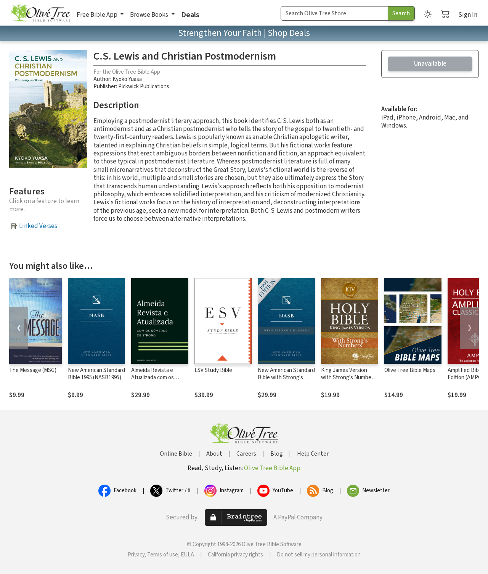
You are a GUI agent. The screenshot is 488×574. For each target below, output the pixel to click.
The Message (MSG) (32, 370)
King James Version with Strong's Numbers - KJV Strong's (348, 377)
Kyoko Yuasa (127, 79)
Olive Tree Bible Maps (409, 370)
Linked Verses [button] (38, 226)
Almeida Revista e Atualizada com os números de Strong (154, 377)
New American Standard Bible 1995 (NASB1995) (96, 374)
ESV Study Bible (213, 370)
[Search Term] (334, 13)
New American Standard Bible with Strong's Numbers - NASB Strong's (286, 381)
